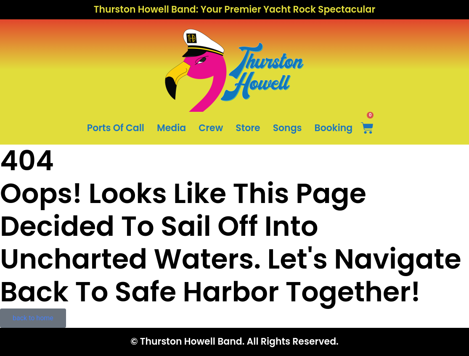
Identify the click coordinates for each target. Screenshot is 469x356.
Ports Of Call (115, 127)
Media (171, 127)
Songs (287, 127)
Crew (211, 127)
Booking (334, 127)
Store (248, 127)
